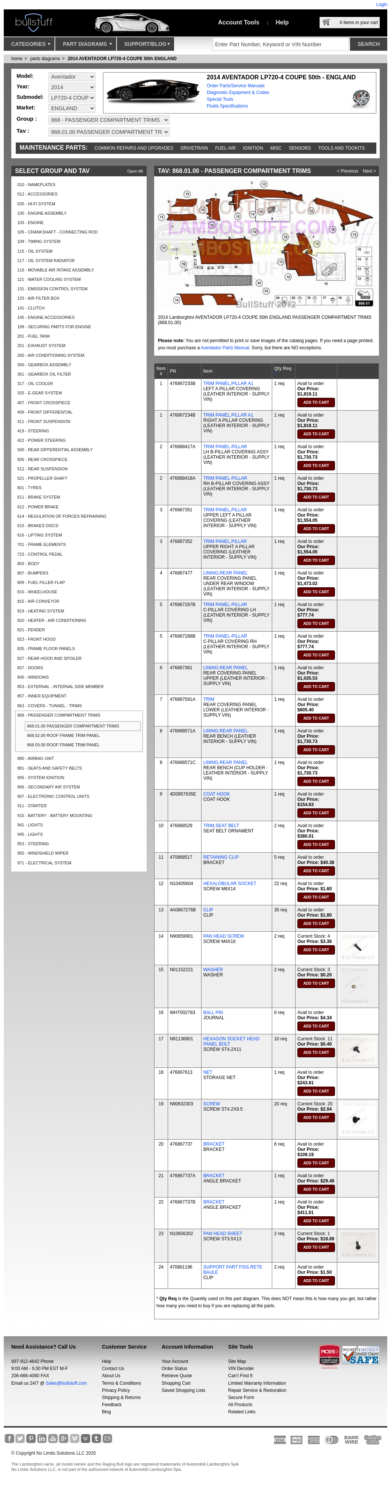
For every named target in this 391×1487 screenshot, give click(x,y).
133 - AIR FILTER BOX (38, 298)
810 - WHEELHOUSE (37, 592)
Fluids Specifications (227, 106)
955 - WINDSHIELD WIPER (42, 853)
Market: (26, 108)
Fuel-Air (225, 148)
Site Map (237, 1361)
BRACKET (214, 1144)
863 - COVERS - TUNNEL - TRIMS (49, 705)
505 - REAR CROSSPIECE (42, 459)
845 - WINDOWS (33, 677)
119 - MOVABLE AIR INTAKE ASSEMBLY (55, 270)
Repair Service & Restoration (257, 1390)
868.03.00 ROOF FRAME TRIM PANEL (63, 745)
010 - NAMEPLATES (36, 184)
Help (282, 22)
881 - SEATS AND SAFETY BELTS (49, 768)
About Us (111, 1375)
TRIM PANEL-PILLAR (225, 446)
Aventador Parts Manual (225, 347)
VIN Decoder (241, 1368)
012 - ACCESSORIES (37, 194)
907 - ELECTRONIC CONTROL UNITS (53, 796)
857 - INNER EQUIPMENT (42, 696)
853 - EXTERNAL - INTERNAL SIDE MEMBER (60, 686)
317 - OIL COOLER (35, 383)
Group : (27, 118)
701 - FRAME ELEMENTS (41, 544)
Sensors (300, 148)
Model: (25, 76)
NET (207, 1072)
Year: (23, 86)
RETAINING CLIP (221, 857)
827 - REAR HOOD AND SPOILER (49, 658)
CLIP (208, 910)
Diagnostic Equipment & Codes (238, 92)
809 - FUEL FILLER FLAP (41, 582)
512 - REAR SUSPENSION (42, 469)
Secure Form (241, 1397)
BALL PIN (213, 1012)
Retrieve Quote (177, 1375)
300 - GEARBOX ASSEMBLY (44, 364)
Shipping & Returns (121, 1397)
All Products (240, 1404)
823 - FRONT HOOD (36, 639)
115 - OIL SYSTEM (35, 251)
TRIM (208, 699)
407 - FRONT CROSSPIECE (43, 402)
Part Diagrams (87, 46)
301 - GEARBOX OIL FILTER (44, 374)
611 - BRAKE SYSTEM (38, 497)
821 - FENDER (31, 630)
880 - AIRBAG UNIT (35, 758)
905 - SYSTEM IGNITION (40, 777)
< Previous (347, 171)
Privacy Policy (116, 1390)
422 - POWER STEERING (41, 440)
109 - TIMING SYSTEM (39, 241)
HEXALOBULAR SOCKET (229, 883)
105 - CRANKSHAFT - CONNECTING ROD (57, 232)
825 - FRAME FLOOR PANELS (46, 648)
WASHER (213, 969)
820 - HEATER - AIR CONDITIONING (51, 620)
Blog (106, 1411)
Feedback (112, 1404)
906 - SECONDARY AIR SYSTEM (48, 787)
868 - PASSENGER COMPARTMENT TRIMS (58, 715)
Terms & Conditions (121, 1383)
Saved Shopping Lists (183, 1390)
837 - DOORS (30, 667)
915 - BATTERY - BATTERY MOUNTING (54, 815)
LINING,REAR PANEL (225, 573)
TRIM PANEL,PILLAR (225, 509)
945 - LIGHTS (30, 834)
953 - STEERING (33, 843)
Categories (30, 46)
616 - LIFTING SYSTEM (39, 535)
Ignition (253, 148)
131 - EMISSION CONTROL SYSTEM (52, 288)
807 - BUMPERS (32, 573)
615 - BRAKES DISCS (37, 525)
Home (17, 58)
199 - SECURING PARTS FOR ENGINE (54, 326)
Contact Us (113, 1368)
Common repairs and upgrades (133, 148)
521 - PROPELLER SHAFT (42, 478)
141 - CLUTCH (31, 308)
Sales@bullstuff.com (66, 1383)
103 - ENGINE (30, 222)
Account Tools (238, 22)
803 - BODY (28, 563)
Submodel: (30, 97)
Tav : (23, 130)
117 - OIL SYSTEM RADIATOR (46, 260)
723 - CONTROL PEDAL (40, 554)
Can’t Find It (240, 1375)
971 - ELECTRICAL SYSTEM (44, 863)
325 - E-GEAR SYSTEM (39, 393)
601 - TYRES (29, 487)
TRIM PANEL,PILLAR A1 (228, 383)
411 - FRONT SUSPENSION (43, 421)
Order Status (174, 1368)
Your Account (175, 1361)
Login (381, 4)
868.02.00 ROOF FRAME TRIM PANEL (63, 735)
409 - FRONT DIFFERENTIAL (45, 412)
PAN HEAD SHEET (222, 1233)
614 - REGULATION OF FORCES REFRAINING (61, 516)
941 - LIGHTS (30, 825)
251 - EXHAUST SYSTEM (41, 345)
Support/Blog (147, 46)
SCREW (211, 1104)
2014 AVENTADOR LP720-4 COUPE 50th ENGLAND (122, 58)
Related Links (242, 1411)
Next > (369, 171)
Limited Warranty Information (257, 1383)
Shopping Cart (176, 1383)
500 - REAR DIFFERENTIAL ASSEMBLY (55, 449)
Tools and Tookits (341, 148)
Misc (276, 148)
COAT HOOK (216, 794)
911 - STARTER (32, 805)
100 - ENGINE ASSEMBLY (42, 213)
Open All (135, 171)
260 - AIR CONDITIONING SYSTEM (50, 355)
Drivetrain (194, 148)
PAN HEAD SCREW (223, 936)
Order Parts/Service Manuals (236, 85)
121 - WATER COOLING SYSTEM (49, 279)
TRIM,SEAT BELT (221, 825)
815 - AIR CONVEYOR (38, 601)
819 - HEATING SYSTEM (40, 611)
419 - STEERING (33, 431)
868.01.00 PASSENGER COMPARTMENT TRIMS (73, 726)
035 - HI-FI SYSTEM (36, 204)
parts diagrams (45, 58)
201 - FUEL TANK (33, 336)
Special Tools (220, 99)
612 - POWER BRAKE (38, 507)
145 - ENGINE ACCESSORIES (45, 317)
